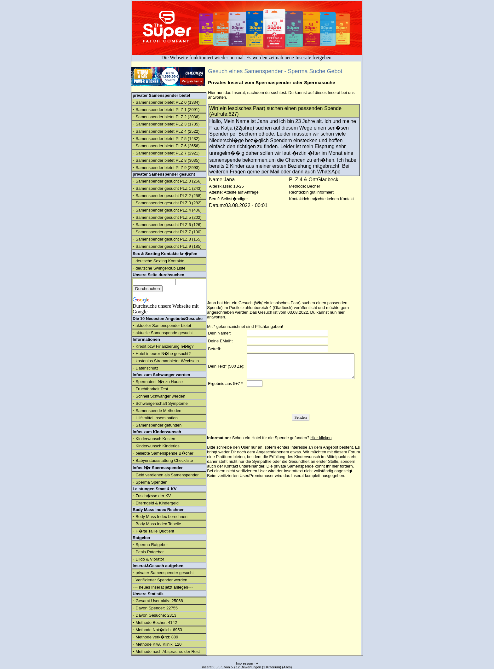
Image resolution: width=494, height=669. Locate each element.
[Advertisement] (439, 104)
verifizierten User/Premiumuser (245, 483)
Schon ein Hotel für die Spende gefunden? (282, 445)
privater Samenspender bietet (161, 95)
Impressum (244, 663)
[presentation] (300, 408)
